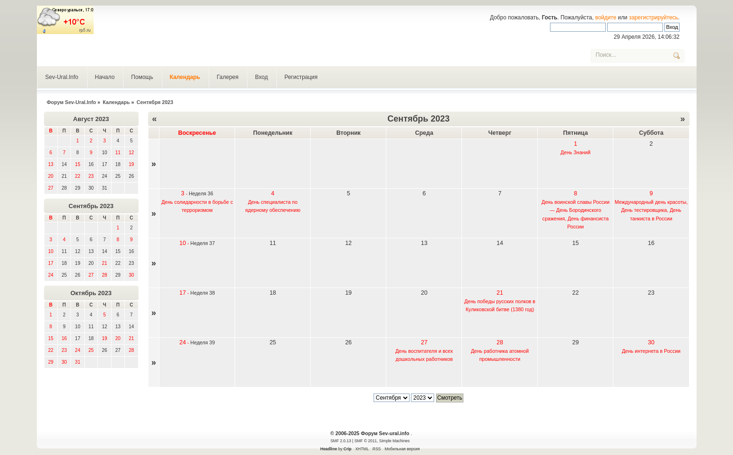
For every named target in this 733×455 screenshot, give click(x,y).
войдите (605, 17)
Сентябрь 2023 (91, 206)
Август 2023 (91, 118)
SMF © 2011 (365, 440)
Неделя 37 (203, 243)
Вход (261, 77)
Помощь (142, 77)
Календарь (185, 77)
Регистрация (300, 77)
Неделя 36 (201, 193)
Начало (105, 77)
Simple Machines (394, 440)
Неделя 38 (203, 293)
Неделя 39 (203, 342)
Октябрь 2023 (91, 293)
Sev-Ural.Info (62, 77)
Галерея (227, 77)
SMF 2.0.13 (341, 440)
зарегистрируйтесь (653, 17)
